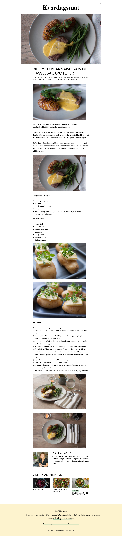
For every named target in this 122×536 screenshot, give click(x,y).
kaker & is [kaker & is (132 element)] (90, 515)
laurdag (60, 79)
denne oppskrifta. (60, 362)
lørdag (67, 79)
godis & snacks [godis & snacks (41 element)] (77, 515)
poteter (74, 79)
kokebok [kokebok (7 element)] (97, 515)
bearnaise (70, 77)
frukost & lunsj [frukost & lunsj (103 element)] (57, 515)
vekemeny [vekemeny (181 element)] (66, 518)
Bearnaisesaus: (38, 219)
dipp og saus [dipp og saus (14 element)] (34, 515)
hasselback (37, 79)
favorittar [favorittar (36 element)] (45, 515)
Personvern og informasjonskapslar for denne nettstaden (61, 524)
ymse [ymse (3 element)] (73, 518)
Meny (97, 3)
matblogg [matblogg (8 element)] (50, 518)
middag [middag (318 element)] (57, 518)
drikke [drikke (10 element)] (40, 515)
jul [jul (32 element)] (84, 515)
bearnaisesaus (79, 77)
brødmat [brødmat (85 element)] (26, 515)
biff (87, 77)
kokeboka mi (75, 461)
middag (56, 77)
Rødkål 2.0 (38, 490)
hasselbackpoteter (49, 79)
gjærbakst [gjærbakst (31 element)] (67, 515)
